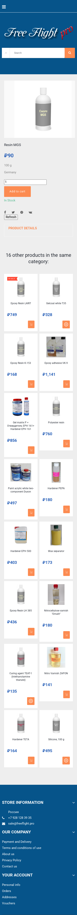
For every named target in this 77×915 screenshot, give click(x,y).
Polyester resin (56, 422)
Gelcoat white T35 (56, 303)
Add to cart (17, 191)
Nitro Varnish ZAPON (56, 673)
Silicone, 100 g (56, 739)
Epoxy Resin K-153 (20, 363)
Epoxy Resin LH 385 (21, 610)
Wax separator (56, 551)
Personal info (11, 885)
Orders (6, 891)
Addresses (9, 897)
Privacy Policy (11, 860)
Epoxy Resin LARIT (21, 303)
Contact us (9, 866)
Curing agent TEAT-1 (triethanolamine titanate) (20, 676)
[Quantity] (25, 182)
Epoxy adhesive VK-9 (56, 363)
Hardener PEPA (56, 488)
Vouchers (8, 903)
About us (8, 854)
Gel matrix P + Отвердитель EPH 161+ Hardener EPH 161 (20, 426)
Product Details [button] (22, 228)
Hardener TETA (20, 739)
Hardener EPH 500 (20, 551)
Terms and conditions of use (21, 848)
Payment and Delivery (16, 842)
